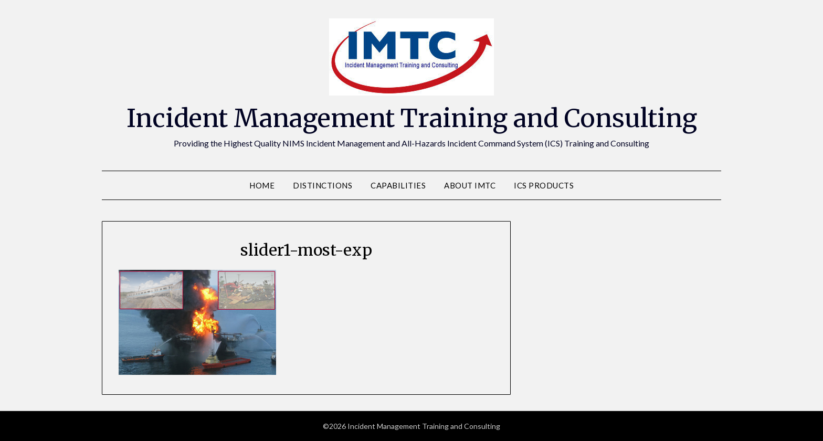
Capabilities (398, 185)
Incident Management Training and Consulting (411, 118)
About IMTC (469, 185)
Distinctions (322, 185)
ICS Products (544, 185)
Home (262, 185)
